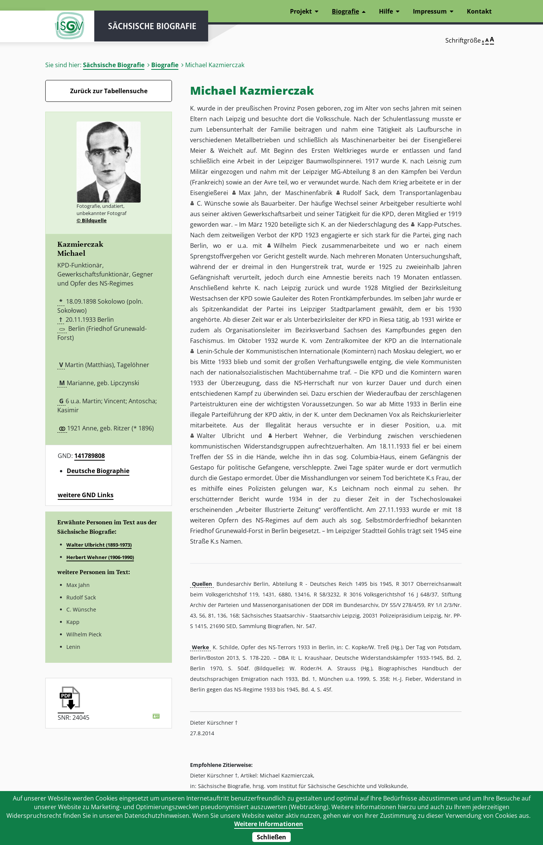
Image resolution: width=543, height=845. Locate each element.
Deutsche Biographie (98, 471)
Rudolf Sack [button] (360, 193)
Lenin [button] (204, 351)
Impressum (430, 11)
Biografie (164, 65)
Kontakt (479, 11)
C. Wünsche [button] (214, 203)
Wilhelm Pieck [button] (295, 245)
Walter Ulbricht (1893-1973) (99, 544)
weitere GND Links (86, 495)
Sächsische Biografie (113, 65)
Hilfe (386, 11)
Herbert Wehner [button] (300, 436)
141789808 (89, 456)
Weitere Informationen (268, 824)
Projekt (301, 11)
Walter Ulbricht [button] (221, 436)
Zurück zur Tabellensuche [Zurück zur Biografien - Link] (108, 91)
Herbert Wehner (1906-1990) (100, 557)
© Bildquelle (92, 220)
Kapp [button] (424, 224)
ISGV (67, 27)
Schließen (271, 837)
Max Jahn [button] (253, 193)
